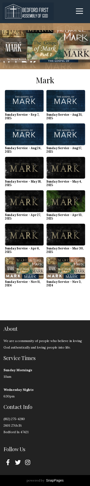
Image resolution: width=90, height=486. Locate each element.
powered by (45, 480)
